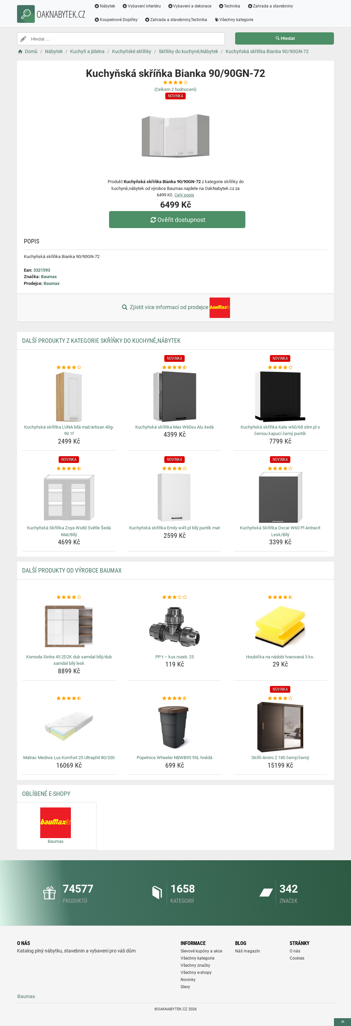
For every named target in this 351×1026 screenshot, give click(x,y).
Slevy (185, 986)
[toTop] (342, 1022)
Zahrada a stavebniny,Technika (175, 19)
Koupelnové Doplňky (116, 19)
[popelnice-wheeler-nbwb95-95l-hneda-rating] (174, 698)
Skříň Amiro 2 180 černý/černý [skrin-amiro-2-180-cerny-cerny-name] (280, 757)
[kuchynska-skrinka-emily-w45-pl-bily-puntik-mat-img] (174, 497)
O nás (295, 951)
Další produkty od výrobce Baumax (72, 570)
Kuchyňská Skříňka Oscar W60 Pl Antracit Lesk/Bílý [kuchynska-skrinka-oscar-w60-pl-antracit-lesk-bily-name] (280, 531)
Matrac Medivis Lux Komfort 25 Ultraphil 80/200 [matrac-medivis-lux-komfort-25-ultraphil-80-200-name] (69, 757)
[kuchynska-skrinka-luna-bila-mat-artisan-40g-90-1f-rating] (69, 367)
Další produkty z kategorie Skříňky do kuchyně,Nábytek (101, 340)
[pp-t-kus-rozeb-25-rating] (174, 597)
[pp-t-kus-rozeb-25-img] (174, 626)
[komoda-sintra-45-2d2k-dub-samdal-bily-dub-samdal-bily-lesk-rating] (69, 597)
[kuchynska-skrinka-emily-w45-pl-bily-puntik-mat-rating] (174, 468)
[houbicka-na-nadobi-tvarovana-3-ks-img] (280, 626)
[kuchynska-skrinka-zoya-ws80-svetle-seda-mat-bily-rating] (69, 468)
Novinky (188, 979)
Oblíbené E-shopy (46, 793)
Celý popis (184, 194)
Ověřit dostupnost (177, 219)
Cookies (297, 958)
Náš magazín (247, 951)
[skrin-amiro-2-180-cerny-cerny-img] (280, 727)
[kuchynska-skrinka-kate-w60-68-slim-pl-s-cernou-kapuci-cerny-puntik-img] (280, 396)
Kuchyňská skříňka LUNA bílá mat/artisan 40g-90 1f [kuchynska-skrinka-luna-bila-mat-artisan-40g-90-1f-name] (69, 430)
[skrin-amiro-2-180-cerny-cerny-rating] (280, 698)
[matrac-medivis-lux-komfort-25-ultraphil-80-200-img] (69, 727)
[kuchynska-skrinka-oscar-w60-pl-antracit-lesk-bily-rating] (280, 468)
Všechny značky (195, 965)
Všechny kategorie (234, 19)
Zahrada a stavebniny (270, 6)
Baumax (49, 276)
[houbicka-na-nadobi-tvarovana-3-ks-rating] (280, 597)
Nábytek (104, 6)
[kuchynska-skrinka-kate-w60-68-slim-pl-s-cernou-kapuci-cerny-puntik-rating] (280, 367)
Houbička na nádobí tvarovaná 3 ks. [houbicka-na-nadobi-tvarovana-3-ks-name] (280, 656)
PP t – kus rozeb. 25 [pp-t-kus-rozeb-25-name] (174, 656)
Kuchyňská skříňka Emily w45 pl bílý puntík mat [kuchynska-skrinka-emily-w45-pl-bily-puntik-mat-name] (174, 527)
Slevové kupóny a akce (201, 951)
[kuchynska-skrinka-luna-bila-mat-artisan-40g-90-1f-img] (69, 396)
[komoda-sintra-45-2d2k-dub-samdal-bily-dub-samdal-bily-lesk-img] (69, 626)
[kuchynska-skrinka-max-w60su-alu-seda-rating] (174, 367)
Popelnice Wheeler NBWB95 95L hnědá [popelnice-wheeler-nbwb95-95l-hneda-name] (174, 757)
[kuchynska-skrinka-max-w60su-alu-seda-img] (174, 396)
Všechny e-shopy (196, 972)
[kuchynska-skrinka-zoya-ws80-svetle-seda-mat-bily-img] (69, 497)
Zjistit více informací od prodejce (175, 308)
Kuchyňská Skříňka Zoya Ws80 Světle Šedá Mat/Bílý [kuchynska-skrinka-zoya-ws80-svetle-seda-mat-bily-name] (69, 531)
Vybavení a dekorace (190, 6)
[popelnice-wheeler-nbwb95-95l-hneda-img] (174, 727)
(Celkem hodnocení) (175, 89)
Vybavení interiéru (141, 6)
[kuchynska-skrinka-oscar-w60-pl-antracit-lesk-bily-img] (280, 497)
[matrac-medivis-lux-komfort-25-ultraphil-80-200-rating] (69, 698)
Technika (229, 6)
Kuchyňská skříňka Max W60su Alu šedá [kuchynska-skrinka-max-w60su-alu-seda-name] (174, 427)
